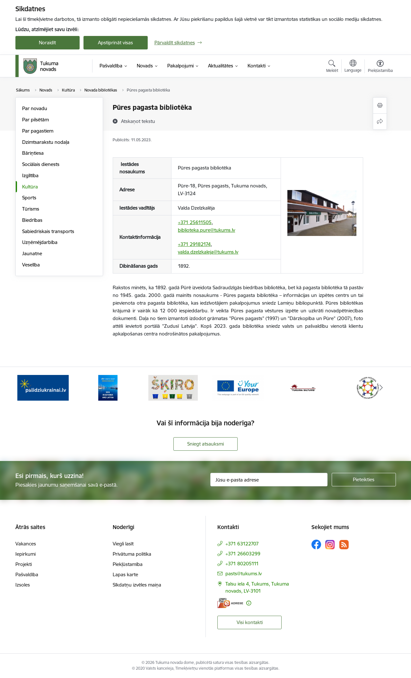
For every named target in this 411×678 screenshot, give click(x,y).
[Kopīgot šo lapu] (380, 121)
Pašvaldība (26, 574)
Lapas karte (125, 574)
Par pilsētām (35, 120)
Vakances (25, 544)
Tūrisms (30, 209)
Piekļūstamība (128, 564)
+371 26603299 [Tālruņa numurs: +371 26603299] (242, 554)
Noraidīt (47, 42)
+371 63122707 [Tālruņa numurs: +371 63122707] (242, 544)
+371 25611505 (195, 222)
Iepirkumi (25, 554)
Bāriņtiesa (33, 153)
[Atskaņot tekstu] (138, 121)
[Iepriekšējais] (30, 387)
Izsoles (22, 585)
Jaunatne (32, 253)
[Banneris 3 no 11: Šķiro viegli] (173, 387)
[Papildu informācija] (248, 603)
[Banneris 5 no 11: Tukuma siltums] (303, 387)
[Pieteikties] (364, 479)
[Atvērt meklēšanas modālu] (332, 67)
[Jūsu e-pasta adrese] (269, 479)
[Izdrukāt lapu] (380, 105)
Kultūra (30, 187)
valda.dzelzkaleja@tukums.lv (208, 252)
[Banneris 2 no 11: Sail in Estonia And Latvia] (108, 387)
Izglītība (30, 175)
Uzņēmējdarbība (39, 242)
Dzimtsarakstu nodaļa (45, 142)
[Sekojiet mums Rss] (344, 544)
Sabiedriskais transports (48, 231)
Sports (29, 198)
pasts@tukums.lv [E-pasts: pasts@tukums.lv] (243, 573)
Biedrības (32, 220)
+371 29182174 (194, 244)
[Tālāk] (381, 387)
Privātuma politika (132, 554)
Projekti (23, 564)
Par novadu (34, 108)
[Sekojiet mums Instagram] (330, 544)
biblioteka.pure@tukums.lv (206, 230)
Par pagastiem (37, 131)
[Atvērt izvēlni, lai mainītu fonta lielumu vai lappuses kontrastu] (380, 67)
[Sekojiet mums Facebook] (316, 544)
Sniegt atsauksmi (205, 444)
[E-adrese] (230, 603)
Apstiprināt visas (115, 42)
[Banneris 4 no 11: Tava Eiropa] (238, 387)
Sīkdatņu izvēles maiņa (137, 585)
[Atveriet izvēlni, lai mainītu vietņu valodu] (353, 66)
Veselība (31, 265)
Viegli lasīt (123, 544)
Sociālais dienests (40, 164)
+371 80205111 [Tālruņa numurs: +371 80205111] (242, 564)
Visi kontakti (250, 622)
